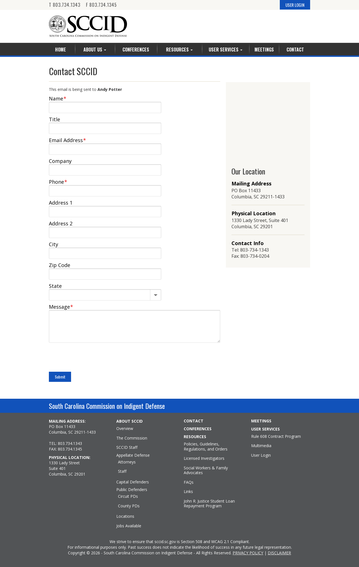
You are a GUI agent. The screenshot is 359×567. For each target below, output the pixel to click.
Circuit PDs (128, 496)
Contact (295, 49)
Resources (179, 49)
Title (54, 119)
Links (188, 491)
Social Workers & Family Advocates (206, 470)
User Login (261, 455)
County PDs (129, 505)
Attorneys (127, 462)
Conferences (135, 49)
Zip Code (59, 265)
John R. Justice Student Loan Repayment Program (209, 503)
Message (61, 306)
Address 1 (60, 202)
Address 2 (60, 223)
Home (60, 49)
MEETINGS (261, 420)
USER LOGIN (295, 5)
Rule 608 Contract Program (276, 436)
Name (57, 98)
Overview (124, 428)
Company (60, 161)
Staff (122, 471)
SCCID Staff (126, 447)
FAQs (189, 482)
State (55, 286)
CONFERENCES (198, 428)
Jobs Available (128, 525)
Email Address (67, 140)
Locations (125, 516)
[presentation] (91, 358)
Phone (58, 181)
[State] (105, 294)
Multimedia (261, 445)
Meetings (264, 49)
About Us (94, 49)
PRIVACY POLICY (248, 552)
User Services (225, 49)
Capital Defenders (132, 482)
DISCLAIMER (279, 552)
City (53, 244)
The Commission (131, 438)
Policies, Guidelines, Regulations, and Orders (206, 446)
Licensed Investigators (204, 458)
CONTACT (193, 420)
